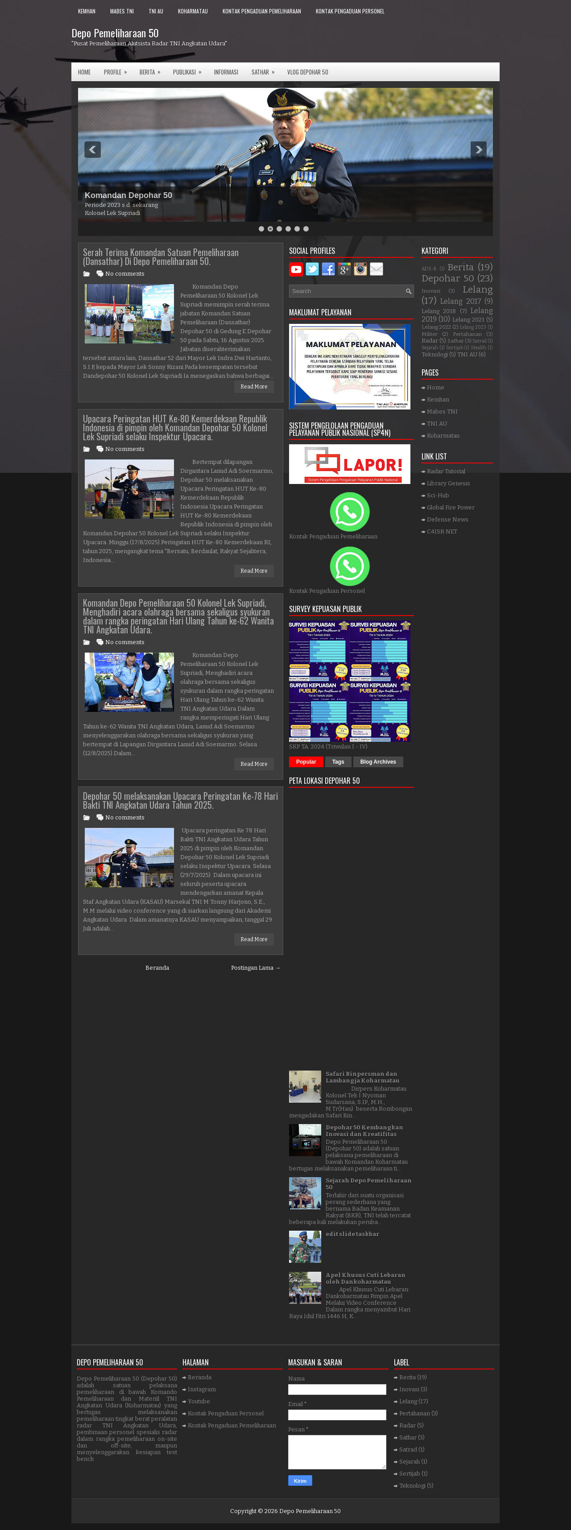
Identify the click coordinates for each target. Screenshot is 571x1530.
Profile (118, 69)
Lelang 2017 (460, 301)
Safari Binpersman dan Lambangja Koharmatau (363, 1077)
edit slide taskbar (352, 1234)
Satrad (479, 341)
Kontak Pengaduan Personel (350, 11)
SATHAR (266, 69)
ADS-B (429, 269)
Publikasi (190, 69)
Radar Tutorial (446, 471)
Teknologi (435, 354)
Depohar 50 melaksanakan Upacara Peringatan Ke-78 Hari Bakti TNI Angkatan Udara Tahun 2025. (180, 800)
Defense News (447, 519)
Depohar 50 (448, 278)
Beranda (157, 967)
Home (84, 71)
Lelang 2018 (439, 311)
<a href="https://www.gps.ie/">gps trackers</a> (351, 926)
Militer (430, 334)
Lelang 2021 (468, 319)
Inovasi (431, 291)
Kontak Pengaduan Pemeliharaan (262, 11)
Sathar (455, 341)
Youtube (199, 1401)
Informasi (226, 71)
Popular (306, 762)
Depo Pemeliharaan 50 (115, 33)
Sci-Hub (438, 495)
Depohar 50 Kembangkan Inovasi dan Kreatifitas (364, 1130)
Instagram (202, 1389)
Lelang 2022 (436, 327)
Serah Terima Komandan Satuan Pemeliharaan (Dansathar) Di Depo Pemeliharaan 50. (161, 256)
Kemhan (86, 11)
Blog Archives (378, 762)
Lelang (478, 289)
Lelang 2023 (473, 327)
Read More (254, 387)
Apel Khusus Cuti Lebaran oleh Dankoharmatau (365, 1278)
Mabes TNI (122, 11)
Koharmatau (193, 11)
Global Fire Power (451, 507)
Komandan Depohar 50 (128, 195)
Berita (153, 69)
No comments (125, 273)
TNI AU (156, 11)
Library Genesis (448, 483)
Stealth (478, 348)
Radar (430, 340)
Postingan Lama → (256, 967)
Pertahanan (467, 334)
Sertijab (454, 348)
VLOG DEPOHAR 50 (307, 71)
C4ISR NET (442, 531)
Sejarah (430, 348)
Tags (338, 762)
